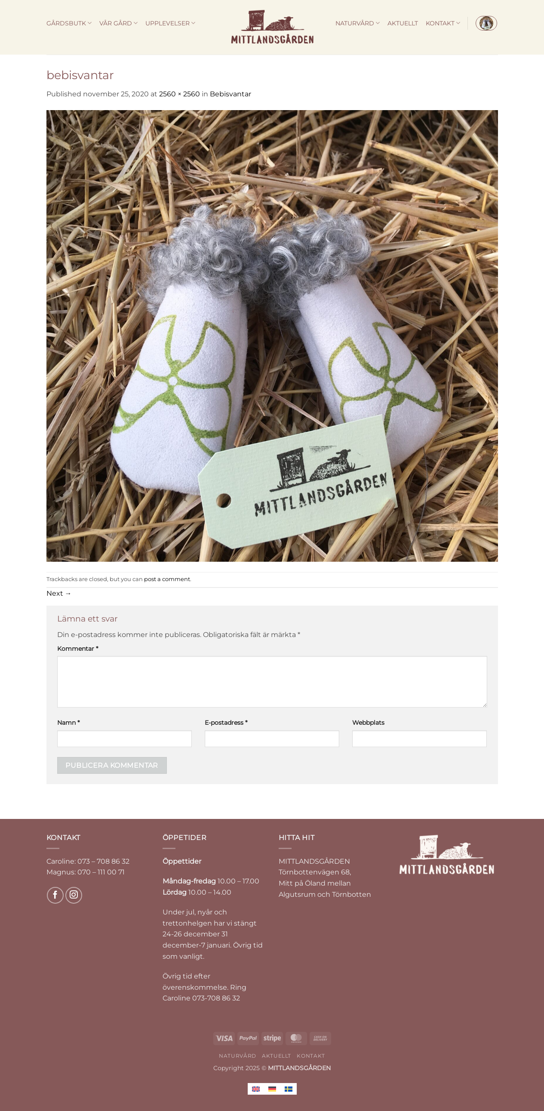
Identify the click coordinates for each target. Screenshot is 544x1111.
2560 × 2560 (179, 94)
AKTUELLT (402, 23)
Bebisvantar (230, 94)
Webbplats (368, 722)
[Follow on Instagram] (73, 895)
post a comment (167, 579)
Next (59, 593)
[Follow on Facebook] (55, 895)
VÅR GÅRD (118, 23)
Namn (68, 722)
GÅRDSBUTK (69, 23)
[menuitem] (256, 1089)
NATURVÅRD (357, 23)
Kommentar (77, 648)
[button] (486, 23)
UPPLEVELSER (170, 23)
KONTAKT (443, 23)
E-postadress (226, 722)
